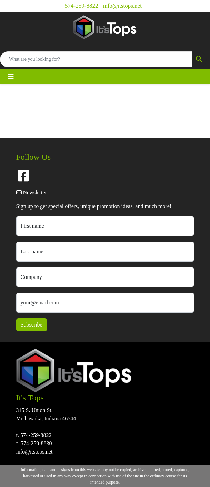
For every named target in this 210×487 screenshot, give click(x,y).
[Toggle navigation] (10, 76)
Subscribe (31, 325)
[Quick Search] (96, 59)
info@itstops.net (122, 5)
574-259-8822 (81, 5)
